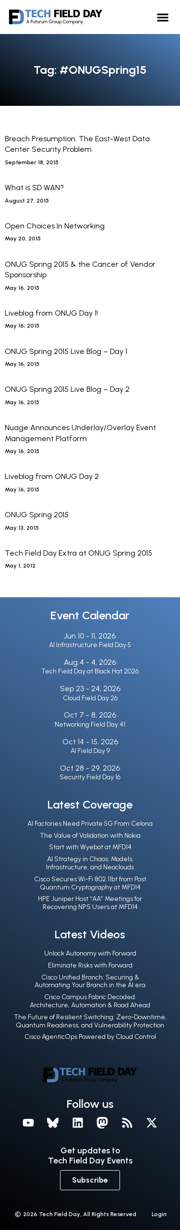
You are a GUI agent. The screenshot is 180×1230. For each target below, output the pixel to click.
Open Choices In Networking (55, 225)
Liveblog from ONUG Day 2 (52, 476)
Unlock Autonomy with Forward (90, 953)
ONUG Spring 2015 (37, 514)
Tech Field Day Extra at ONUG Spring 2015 (78, 553)
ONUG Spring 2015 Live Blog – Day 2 (67, 389)
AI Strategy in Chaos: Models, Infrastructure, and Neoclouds (90, 863)
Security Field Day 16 (90, 777)
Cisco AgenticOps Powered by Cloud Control (90, 1037)
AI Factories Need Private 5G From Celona (90, 824)
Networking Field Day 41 (90, 724)
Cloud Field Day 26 (90, 698)
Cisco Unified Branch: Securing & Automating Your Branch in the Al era (90, 981)
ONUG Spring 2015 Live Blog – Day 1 (66, 351)
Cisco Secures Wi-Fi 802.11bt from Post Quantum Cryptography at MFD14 (90, 883)
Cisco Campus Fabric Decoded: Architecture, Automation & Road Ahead (90, 1001)
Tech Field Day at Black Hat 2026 (90, 671)
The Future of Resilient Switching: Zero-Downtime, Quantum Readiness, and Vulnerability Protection (90, 1021)
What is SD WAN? (34, 187)
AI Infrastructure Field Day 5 (90, 645)
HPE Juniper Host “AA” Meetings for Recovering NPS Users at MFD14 (90, 903)
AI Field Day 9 (90, 751)
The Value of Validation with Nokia (90, 835)
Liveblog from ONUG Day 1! (51, 313)
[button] (163, 17)
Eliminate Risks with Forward (90, 965)
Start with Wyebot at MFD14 (90, 847)
